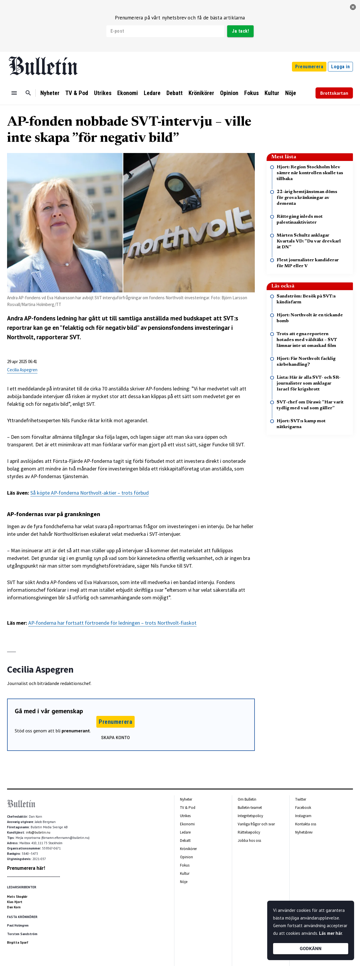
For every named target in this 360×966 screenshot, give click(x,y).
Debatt (174, 93)
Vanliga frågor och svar (256, 824)
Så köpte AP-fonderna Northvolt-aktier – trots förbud (89, 492)
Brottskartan (334, 93)
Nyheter (50, 93)
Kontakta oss (305, 824)
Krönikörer (201, 93)
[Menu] (14, 93)
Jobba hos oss (249, 840)
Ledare (152, 93)
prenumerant (76, 731)
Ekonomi (127, 93)
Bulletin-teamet (250, 807)
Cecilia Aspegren (22, 370)
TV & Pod (76, 93)
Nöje (290, 93)
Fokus (251, 93)
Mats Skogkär (17, 896)
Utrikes (102, 93)
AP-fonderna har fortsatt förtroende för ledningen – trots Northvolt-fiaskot (112, 622)
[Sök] (28, 93)
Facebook (303, 807)
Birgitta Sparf (17, 942)
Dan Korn (14, 907)
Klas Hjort (14, 902)
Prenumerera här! (26, 868)
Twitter (300, 799)
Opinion (229, 93)
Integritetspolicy (250, 815)
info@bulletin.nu (38, 832)
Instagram (303, 815)
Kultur (272, 93)
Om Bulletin (247, 799)
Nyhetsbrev (304, 832)
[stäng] (353, 7)
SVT (75, 337)
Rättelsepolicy (249, 832)
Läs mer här (330, 933)
